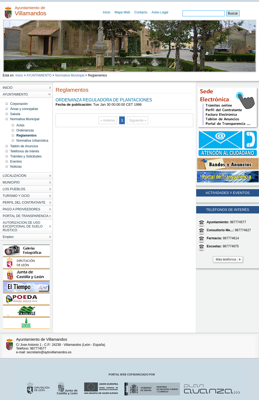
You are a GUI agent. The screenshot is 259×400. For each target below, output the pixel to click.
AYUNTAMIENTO (38, 75)
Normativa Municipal (69, 75)
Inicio (106, 12)
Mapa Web (122, 12)
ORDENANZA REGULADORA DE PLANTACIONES (104, 100)
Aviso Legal (160, 12)
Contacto (140, 12)
